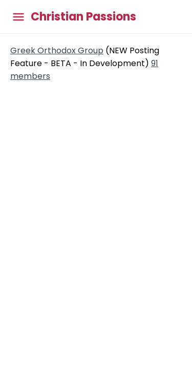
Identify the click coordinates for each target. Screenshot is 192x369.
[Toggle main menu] (18, 17)
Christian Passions (83, 17)
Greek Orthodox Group (56, 50)
